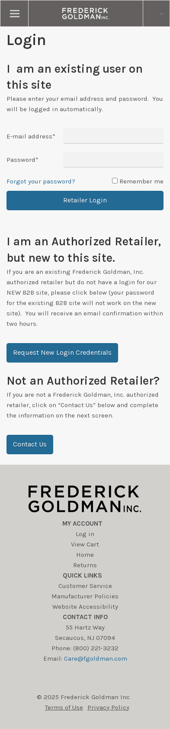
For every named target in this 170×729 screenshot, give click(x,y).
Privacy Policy (108, 707)
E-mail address (30, 136)
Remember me (141, 181)
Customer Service (85, 586)
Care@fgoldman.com (95, 658)
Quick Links (82, 575)
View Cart (85, 544)
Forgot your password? (40, 181)
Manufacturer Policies (85, 596)
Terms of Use (64, 707)
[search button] (156, 13)
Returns (85, 565)
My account (82, 523)
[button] (62, 353)
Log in (85, 534)
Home (85, 555)
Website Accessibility (85, 606)
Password (22, 160)
